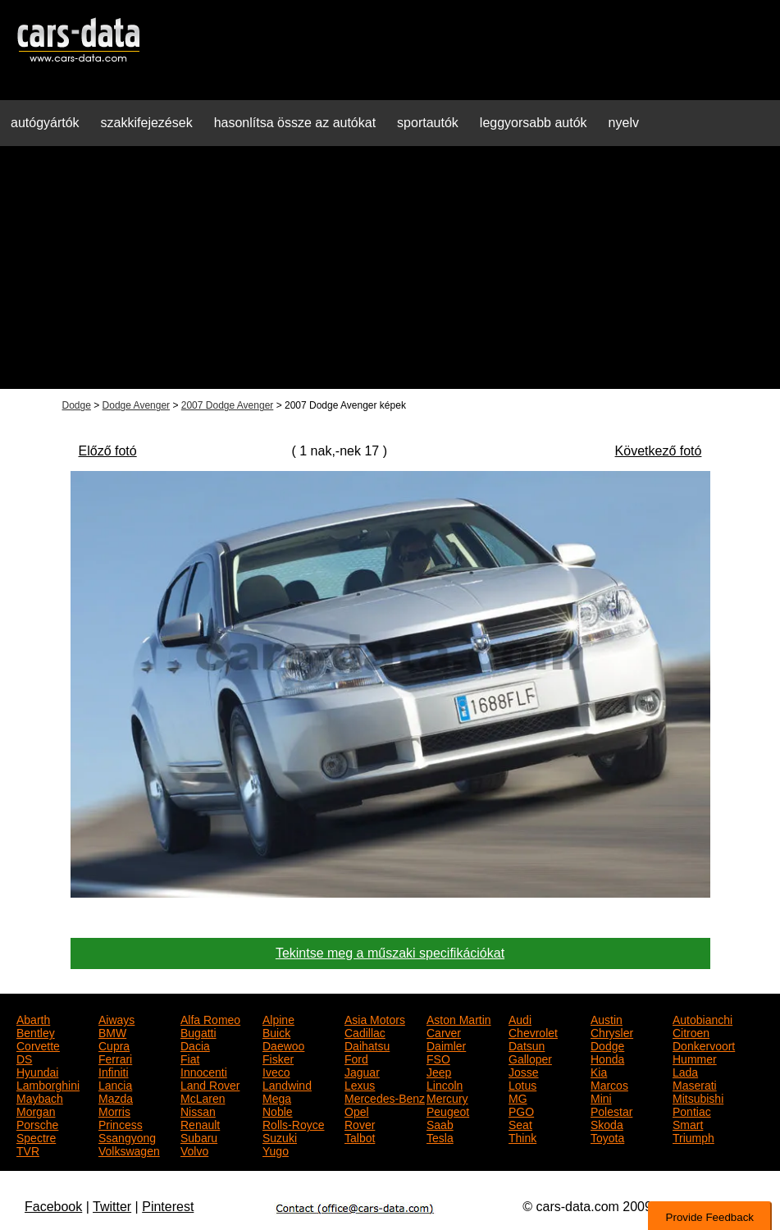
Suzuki (279, 1136)
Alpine (278, 1018)
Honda (607, 1058)
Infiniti (113, 1071)
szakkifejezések (147, 123)
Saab (440, 1123)
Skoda (607, 1123)
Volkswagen (129, 1150)
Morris (114, 1110)
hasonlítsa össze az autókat (295, 123)
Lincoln (444, 1084)
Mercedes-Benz (384, 1097)
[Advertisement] (390, 274)
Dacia (195, 1044)
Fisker (278, 1058)
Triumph (693, 1136)
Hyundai (37, 1071)
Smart (688, 1123)
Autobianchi (702, 1018)
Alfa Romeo (210, 1018)
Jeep (438, 1071)
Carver (443, 1031)
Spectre (36, 1136)
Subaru (198, 1136)
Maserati (695, 1084)
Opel (356, 1110)
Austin (607, 1018)
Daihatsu (367, 1044)
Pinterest (168, 1207)
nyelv (624, 123)
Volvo (194, 1150)
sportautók (427, 123)
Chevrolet (533, 1031)
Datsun (527, 1044)
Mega (276, 1097)
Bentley (35, 1031)
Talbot (359, 1136)
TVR (27, 1150)
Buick (276, 1031)
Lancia (115, 1084)
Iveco (276, 1071)
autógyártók (45, 123)
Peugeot (447, 1110)
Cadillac (364, 1031)
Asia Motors (374, 1018)
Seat (520, 1123)
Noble (277, 1110)
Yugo (275, 1150)
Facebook (53, 1207)
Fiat (189, 1058)
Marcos (609, 1084)
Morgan (35, 1110)
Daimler (446, 1044)
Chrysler (612, 1031)
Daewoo (283, 1044)
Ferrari (115, 1058)
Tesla (440, 1136)
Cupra (114, 1044)
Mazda (115, 1097)
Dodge (76, 405)
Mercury (447, 1097)
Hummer (695, 1058)
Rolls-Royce (293, 1123)
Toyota (607, 1136)
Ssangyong (127, 1136)
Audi (520, 1018)
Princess (120, 1123)
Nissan (198, 1110)
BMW (112, 1031)
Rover (359, 1123)
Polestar (611, 1110)
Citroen (691, 1031)
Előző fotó (108, 451)
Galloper (530, 1058)
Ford (356, 1058)
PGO (521, 1110)
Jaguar (362, 1071)
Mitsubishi (698, 1097)
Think (522, 1136)
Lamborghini (48, 1084)
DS (24, 1058)
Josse (524, 1071)
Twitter (112, 1207)
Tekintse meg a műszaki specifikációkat (390, 953)
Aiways (116, 1018)
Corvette (38, 1044)
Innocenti (203, 1071)
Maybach (39, 1097)
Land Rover (209, 1084)
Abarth (33, 1018)
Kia (599, 1071)
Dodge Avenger (137, 405)
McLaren (202, 1097)
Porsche (37, 1123)
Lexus (359, 1084)
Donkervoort (704, 1044)
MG (518, 1097)
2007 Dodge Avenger (227, 405)
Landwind (287, 1084)
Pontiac (692, 1110)
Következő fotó (658, 451)
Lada (685, 1071)
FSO (438, 1058)
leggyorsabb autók (533, 123)
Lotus (522, 1084)
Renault (200, 1123)
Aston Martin (458, 1018)
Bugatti (198, 1031)
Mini (601, 1097)
